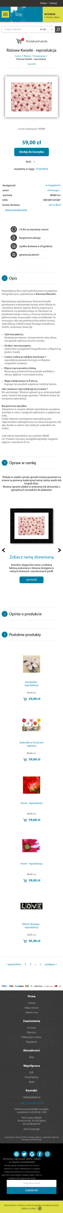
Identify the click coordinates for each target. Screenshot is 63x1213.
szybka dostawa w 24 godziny (31, 246)
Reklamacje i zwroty (31, 1037)
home (18, 56)
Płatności (31, 1032)
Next (59, 550)
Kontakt (31, 1090)
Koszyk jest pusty (31, 41)
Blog (31, 1057)
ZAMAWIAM (31, 1190)
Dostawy (31, 1028)
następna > (51, 964)
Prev (3, 550)
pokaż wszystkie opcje (16, 210)
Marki (31, 1082)
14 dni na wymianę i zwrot (29, 229)
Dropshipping (31, 1077)
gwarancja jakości (25, 255)
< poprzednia (13, 964)
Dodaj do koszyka (31, 152)
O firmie (31, 1003)
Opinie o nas (31, 1012)
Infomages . (54, 190)
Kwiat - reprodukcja (32, 803)
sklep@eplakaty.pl (31, 1097)
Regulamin (31, 1042)
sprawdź (31, 579)
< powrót (31, 64)
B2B (31, 1072)
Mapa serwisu (31, 1008)
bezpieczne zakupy (26, 238)
